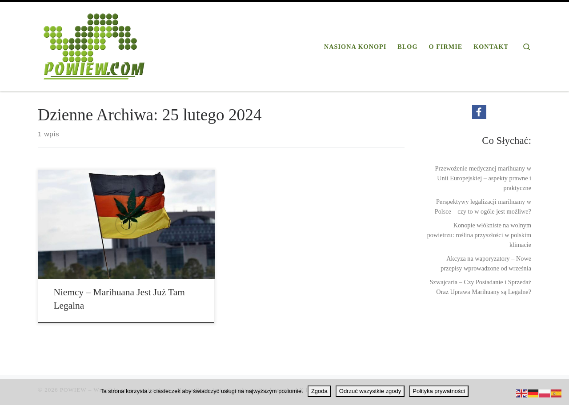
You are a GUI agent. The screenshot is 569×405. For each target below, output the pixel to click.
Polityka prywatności (439, 391)
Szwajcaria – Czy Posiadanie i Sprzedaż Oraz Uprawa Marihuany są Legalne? (480, 286)
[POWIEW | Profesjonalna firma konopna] (94, 45)
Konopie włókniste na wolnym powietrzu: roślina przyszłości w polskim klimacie (479, 235)
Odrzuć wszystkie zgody (370, 391)
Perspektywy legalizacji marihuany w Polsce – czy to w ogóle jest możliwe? (483, 206)
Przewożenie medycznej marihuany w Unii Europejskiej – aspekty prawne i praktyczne (483, 178)
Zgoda (319, 391)
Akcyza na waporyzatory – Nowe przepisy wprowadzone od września (486, 263)
